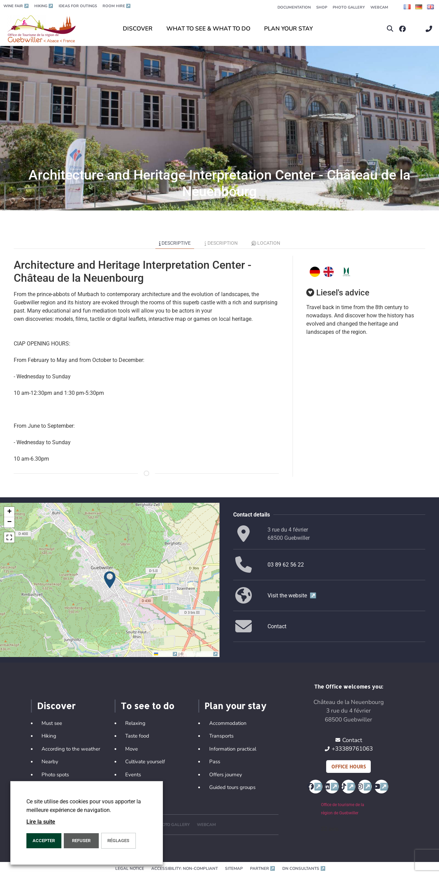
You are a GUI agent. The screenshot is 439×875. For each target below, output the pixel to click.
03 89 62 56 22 (286, 564)
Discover (56, 705)
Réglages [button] (118, 840)
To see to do (147, 705)
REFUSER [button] (81, 840)
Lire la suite (40, 821)
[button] (390, 29)
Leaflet (166, 654)
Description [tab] (221, 243)
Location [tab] (266, 243)
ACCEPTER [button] (44, 840)
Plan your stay (235, 705)
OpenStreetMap (201, 654)
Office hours (348, 766)
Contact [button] (277, 626)
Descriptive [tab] (175, 243)
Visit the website (292, 595)
